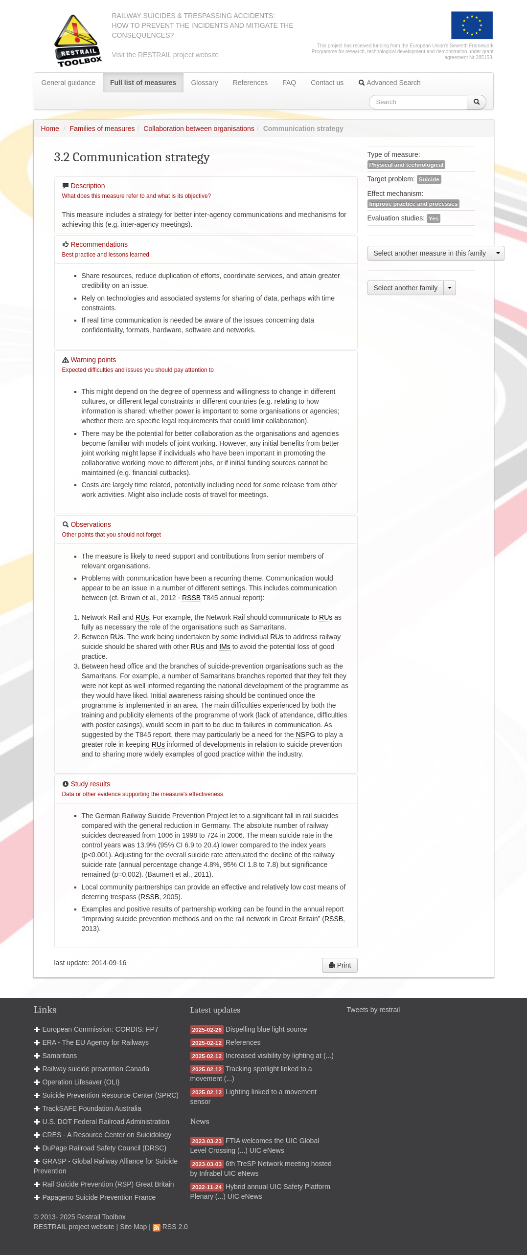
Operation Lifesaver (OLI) (80, 1082)
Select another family (406, 288)
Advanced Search (389, 83)
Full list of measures (143, 83)
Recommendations (105, 249)
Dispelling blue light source (266, 1029)
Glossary (204, 83)
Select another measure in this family (430, 253)
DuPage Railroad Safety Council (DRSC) (104, 1148)
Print (339, 965)
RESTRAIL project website (74, 1227)
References (250, 83)
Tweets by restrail (373, 1010)
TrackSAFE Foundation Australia (91, 1108)
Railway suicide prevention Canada (95, 1069)
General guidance (69, 83)
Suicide (429, 179)
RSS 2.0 (170, 1227)
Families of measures (102, 128)
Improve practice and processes (413, 203)
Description (136, 190)
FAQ (289, 83)
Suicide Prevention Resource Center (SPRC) (110, 1095)
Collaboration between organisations (198, 128)
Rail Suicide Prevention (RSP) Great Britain (108, 1184)
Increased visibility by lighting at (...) (280, 1056)
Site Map (133, 1227)
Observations (111, 529)
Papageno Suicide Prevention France (99, 1197)
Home (50, 128)
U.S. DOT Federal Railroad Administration (105, 1121)
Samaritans (59, 1056)
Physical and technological (406, 164)
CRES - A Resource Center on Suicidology (106, 1135)
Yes (433, 218)
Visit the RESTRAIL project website (165, 55)
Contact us (327, 83)
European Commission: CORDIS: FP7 (100, 1029)
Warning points (138, 364)
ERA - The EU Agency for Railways (95, 1042)
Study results (142, 789)
